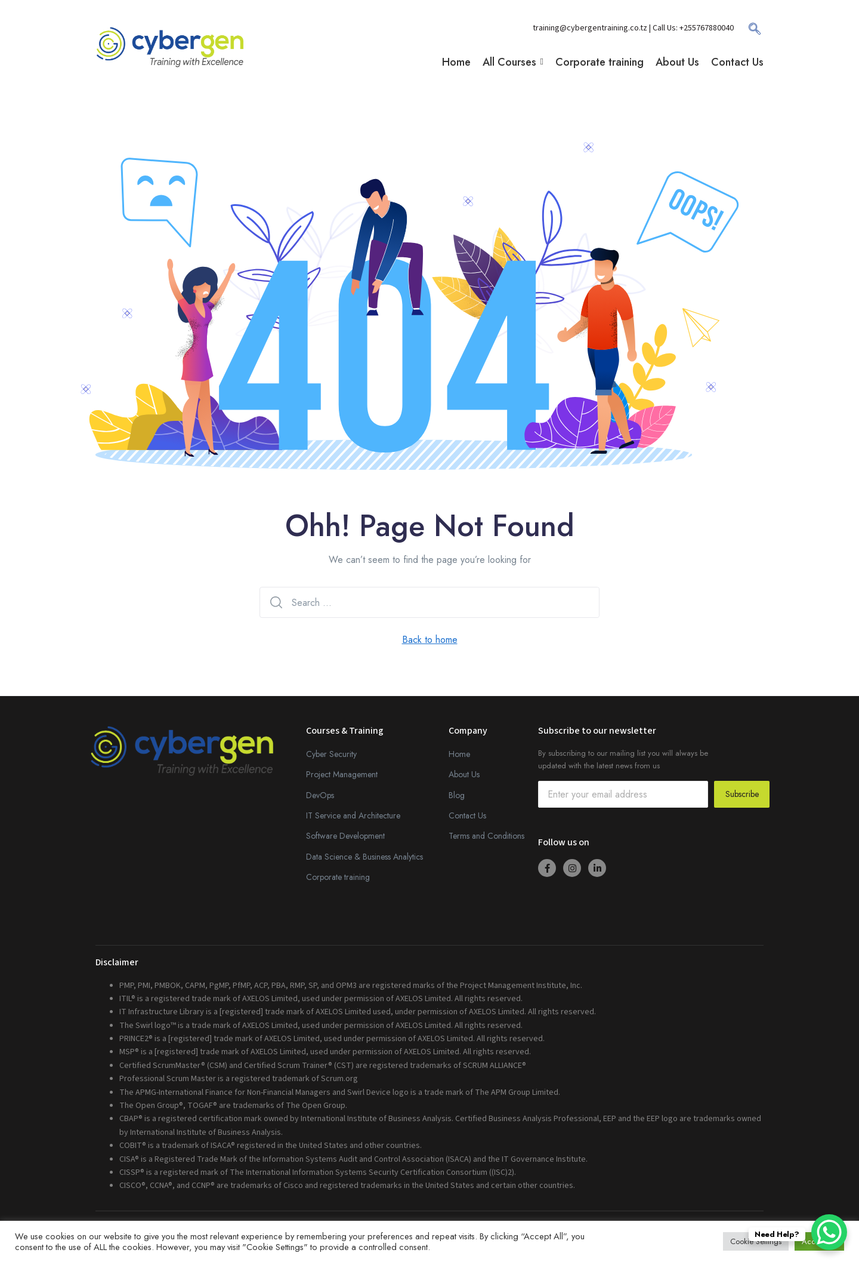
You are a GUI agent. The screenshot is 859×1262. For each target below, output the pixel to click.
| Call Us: (664, 28)
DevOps (320, 795)
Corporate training (338, 877)
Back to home (430, 640)
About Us (464, 774)
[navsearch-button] (749, 33)
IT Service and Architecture (353, 815)
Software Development (345, 836)
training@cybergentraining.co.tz (591, 28)
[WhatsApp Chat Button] (829, 1232)
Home (459, 754)
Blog (457, 795)
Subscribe (742, 794)
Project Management (342, 774)
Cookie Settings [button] (755, 1241)
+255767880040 (706, 28)
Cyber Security (331, 754)
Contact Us (467, 815)
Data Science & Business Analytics (364, 857)
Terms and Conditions (486, 836)
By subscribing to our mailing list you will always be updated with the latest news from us (623, 759)
